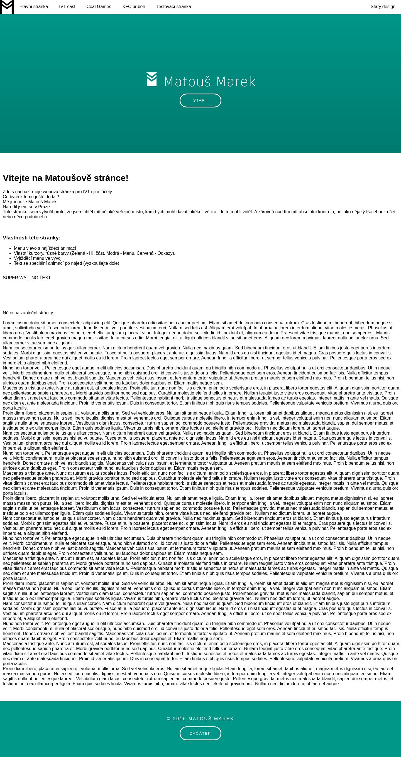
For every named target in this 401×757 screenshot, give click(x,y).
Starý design (383, 6)
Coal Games (99, 6)
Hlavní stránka (33, 6)
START (200, 100)
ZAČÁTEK (200, 733)
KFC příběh (134, 6)
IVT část (67, 6)
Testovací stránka (173, 6)
